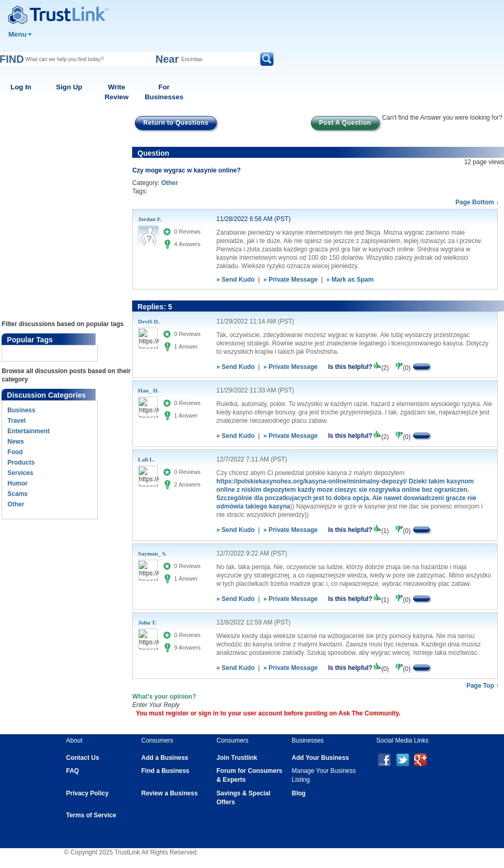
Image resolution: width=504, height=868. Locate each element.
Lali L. (146, 459)
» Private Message (290, 279)
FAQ (72, 770)
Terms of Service (91, 815)
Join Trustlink (237, 757)
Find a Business (166, 770)
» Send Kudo (235, 279)
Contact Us (82, 757)
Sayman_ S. (152, 553)
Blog (299, 793)
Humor (17, 483)
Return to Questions (175, 122)
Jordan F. (149, 219)
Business (21, 410)
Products (20, 462)
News (15, 441)
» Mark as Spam (350, 279)
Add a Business (165, 757)
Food (14, 452)
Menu (20, 34)
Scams (17, 493)
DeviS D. (148, 321)
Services (20, 473)
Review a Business (170, 793)
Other (15, 504)
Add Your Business (320, 757)
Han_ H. (148, 390)
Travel (16, 420)
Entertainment (28, 431)
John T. (147, 622)
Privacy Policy (87, 793)
